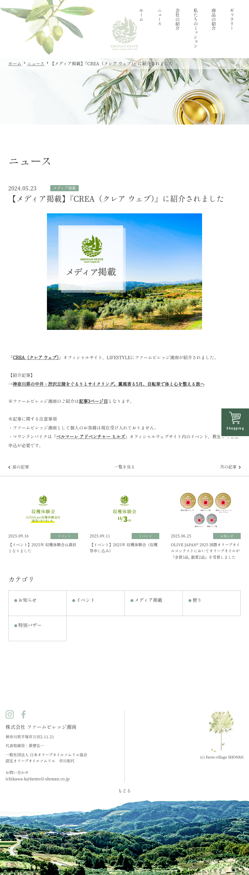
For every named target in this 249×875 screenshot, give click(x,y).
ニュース (35, 63)
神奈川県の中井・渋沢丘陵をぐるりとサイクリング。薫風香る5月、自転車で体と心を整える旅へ (109, 384)
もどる (124, 791)
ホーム (15, 63)
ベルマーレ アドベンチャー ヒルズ (90, 436)
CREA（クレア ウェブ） (36, 357)
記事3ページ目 (93, 401)
